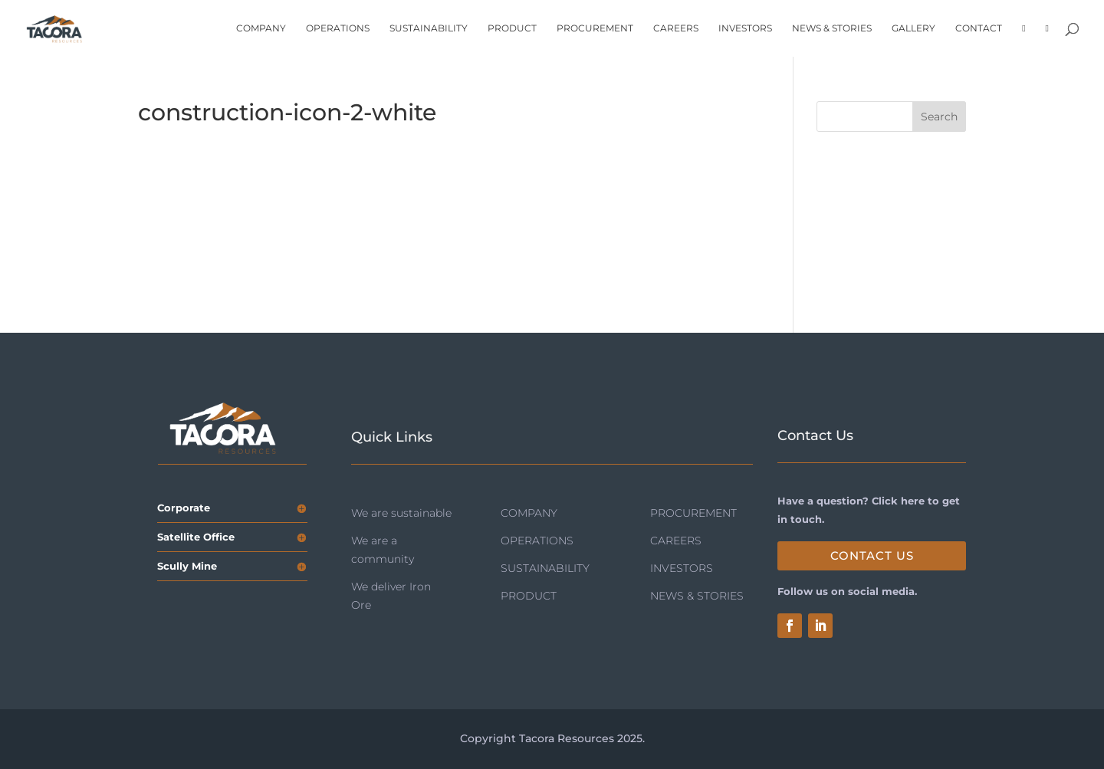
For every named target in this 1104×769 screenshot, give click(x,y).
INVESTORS (745, 28)
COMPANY (261, 28)
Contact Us (872, 555)
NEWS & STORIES (832, 28)
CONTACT (978, 28)
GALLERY (913, 28)
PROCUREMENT (595, 28)
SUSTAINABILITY (428, 28)
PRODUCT (512, 28)
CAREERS (675, 28)
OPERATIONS (338, 28)
